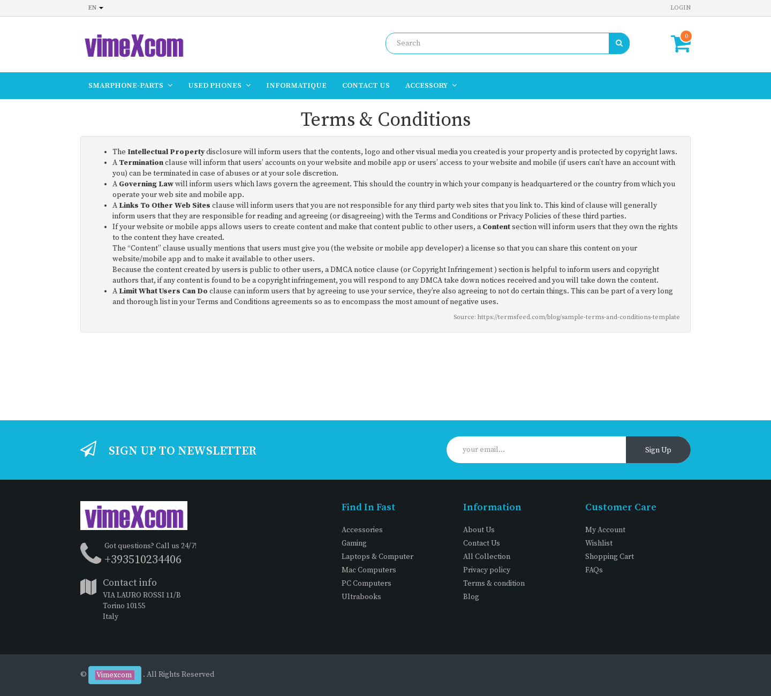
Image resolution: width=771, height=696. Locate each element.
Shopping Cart (609, 557)
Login (680, 8)
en (95, 8)
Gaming (354, 543)
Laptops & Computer (377, 557)
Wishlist (599, 543)
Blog (471, 597)
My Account (605, 530)
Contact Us (481, 543)
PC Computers (366, 583)
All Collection (486, 557)
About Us (479, 530)
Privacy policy (486, 570)
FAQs (594, 570)
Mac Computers (369, 570)
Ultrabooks (361, 597)
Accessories (362, 530)
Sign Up (658, 450)
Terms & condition (494, 583)
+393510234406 (143, 560)
